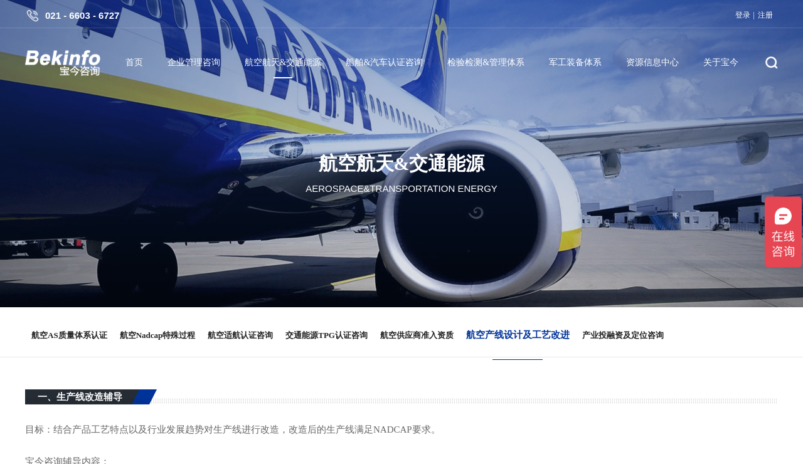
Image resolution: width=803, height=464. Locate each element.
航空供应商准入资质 (417, 335)
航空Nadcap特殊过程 (158, 335)
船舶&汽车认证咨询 (384, 62)
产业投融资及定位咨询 (623, 335)
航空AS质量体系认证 (69, 335)
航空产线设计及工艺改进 (518, 335)
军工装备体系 (575, 62)
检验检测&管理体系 (485, 62)
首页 (134, 62)
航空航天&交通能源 (283, 62)
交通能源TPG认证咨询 (326, 335)
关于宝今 (720, 62)
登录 (742, 15)
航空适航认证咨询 (240, 335)
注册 (765, 15)
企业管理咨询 (194, 62)
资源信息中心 (652, 62)
